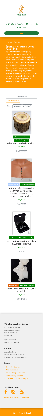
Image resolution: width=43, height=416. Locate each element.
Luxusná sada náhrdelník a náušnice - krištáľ (21, 242)
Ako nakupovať (12, 370)
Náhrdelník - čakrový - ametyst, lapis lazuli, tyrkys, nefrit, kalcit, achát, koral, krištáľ (21, 192)
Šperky (17, 42)
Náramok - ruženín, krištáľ (21, 143)
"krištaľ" (27, 106)
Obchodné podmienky (15, 373)
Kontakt (21, 28)
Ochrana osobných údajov (17, 379)
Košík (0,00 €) (15, 25)
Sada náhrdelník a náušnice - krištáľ (21, 290)
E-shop (9, 42)
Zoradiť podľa (12, 101)
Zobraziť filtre (21, 97)
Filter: (9, 106)
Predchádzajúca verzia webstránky (16, 397)
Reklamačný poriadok (15, 376)
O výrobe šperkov (13, 367)
